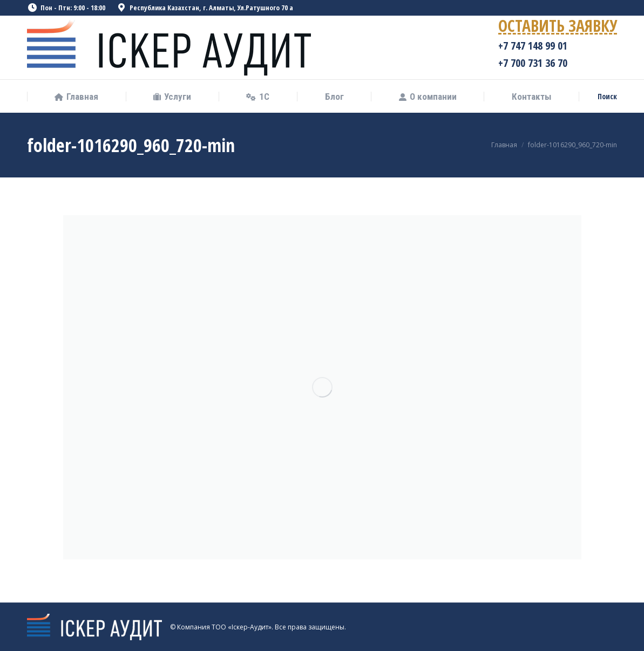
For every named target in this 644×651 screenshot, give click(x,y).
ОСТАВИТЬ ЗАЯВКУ (557, 28)
